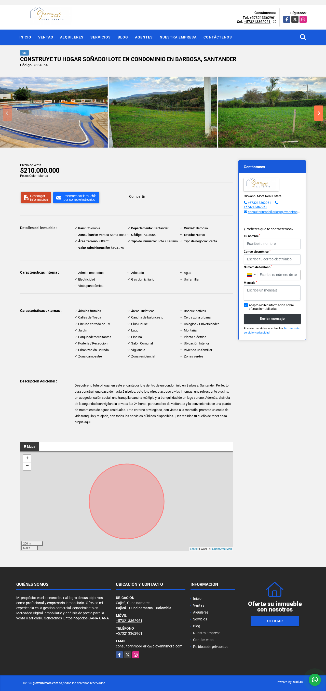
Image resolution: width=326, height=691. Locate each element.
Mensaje (250, 283)
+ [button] (27, 458)
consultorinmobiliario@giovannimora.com (277, 212)
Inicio (25, 37)
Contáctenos (217, 37)
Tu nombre (252, 236)
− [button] (27, 466)
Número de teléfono (258, 267)
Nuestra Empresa (178, 37)
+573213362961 (263, 18)
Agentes (144, 37)
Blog (123, 37)
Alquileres (72, 37)
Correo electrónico (257, 251)
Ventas (45, 37)
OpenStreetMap (222, 548)
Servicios (100, 37)
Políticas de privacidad (210, 647)
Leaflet (194, 548)
